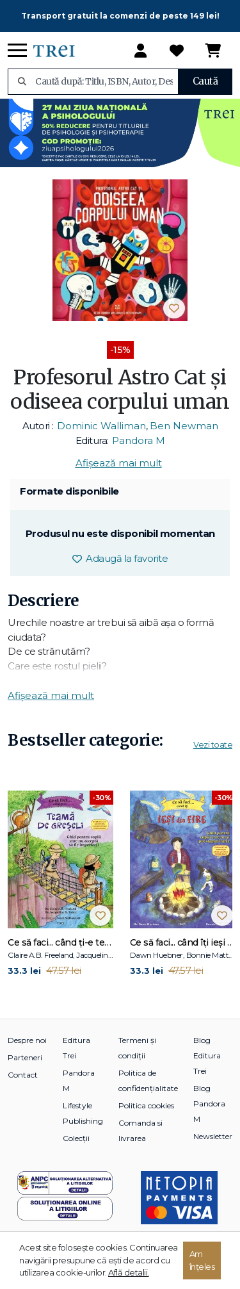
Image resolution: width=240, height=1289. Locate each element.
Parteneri (25, 1057)
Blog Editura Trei (207, 1055)
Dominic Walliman (101, 426)
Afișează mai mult (119, 463)
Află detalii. (128, 1272)
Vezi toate (212, 744)
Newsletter (212, 1136)
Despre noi (27, 1040)
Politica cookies (146, 1105)
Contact (23, 1075)
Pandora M (138, 440)
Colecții (76, 1138)
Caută (205, 81)
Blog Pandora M (209, 1103)
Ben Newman (184, 426)
